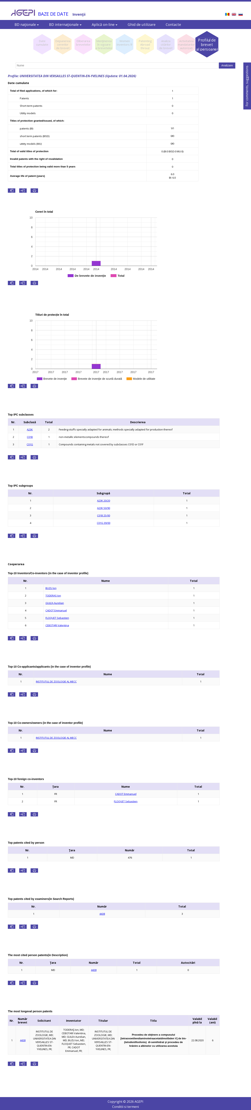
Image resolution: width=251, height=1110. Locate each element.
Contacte (173, 24)
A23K (30, 429)
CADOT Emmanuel (56, 610)
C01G (30, 444)
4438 (102, 914)
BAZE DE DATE (53, 14)
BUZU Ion (50, 588)
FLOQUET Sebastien (57, 618)
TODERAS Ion (53, 595)
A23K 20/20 (103, 500)
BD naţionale (27, 24)
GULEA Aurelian (54, 603)
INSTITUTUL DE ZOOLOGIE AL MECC (56, 681)
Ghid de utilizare (142, 24)
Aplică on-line (104, 24)
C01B (30, 437)
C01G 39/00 (103, 523)
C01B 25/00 (103, 515)
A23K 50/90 (103, 508)
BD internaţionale (65, 24)
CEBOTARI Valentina (57, 625)
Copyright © (117, 1101)
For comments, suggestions (247, 86)
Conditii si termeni (125, 1107)
